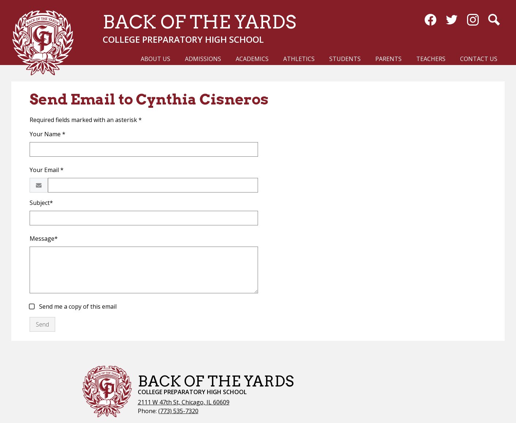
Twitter (451, 21)
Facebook (430, 21)
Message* (44, 239)
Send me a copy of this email (77, 306)
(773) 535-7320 (178, 411)
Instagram (473, 21)
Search (494, 21)
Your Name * (47, 134)
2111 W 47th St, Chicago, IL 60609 (183, 402)
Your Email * (47, 170)
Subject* (41, 203)
